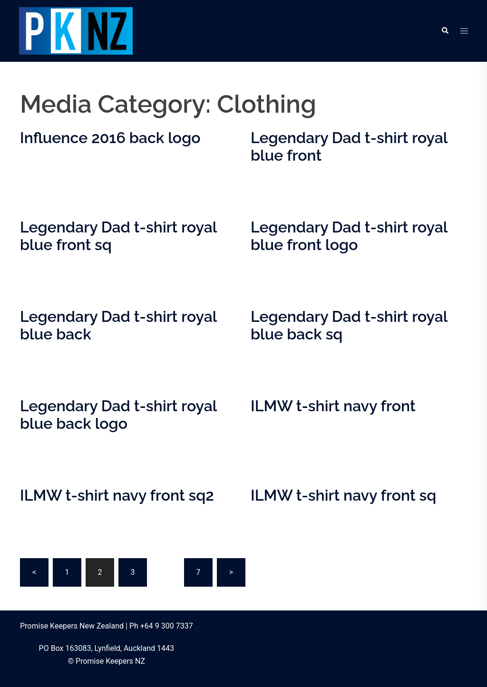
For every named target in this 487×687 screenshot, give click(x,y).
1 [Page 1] (67, 572)
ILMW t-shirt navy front (333, 406)
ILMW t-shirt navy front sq (343, 495)
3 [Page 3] (132, 572)
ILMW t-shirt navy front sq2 (117, 495)
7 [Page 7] (198, 572)
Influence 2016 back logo (110, 137)
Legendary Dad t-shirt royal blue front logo (349, 235)
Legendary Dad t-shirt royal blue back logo (118, 414)
